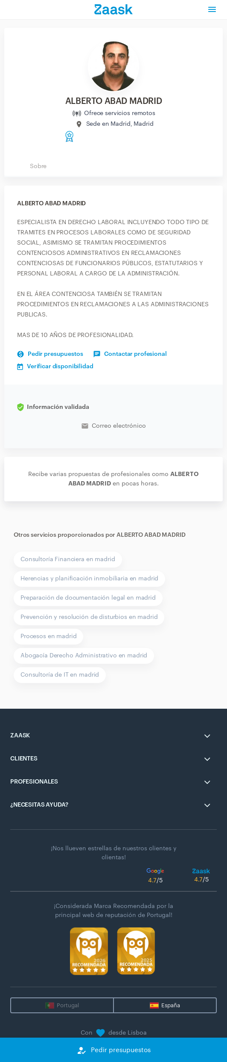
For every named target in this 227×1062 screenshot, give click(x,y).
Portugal (68, 1005)
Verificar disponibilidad (55, 366)
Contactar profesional (129, 354)
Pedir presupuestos (50, 354)
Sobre (38, 166)
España (170, 1005)
